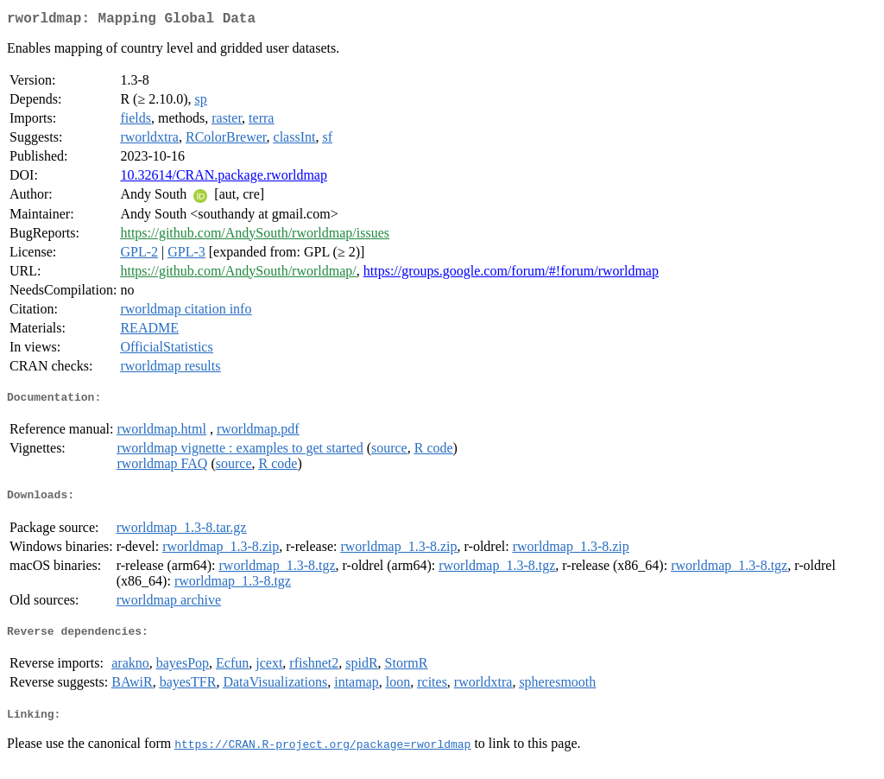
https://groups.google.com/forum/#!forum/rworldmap (511, 274)
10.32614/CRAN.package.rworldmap (223, 178)
